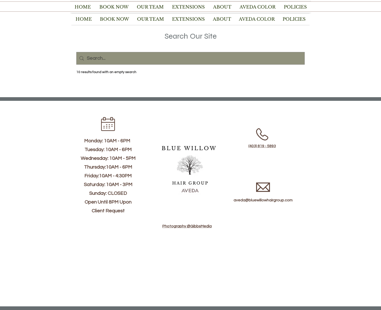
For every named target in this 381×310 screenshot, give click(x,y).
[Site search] (194, 58)
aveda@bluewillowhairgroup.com (263, 200)
